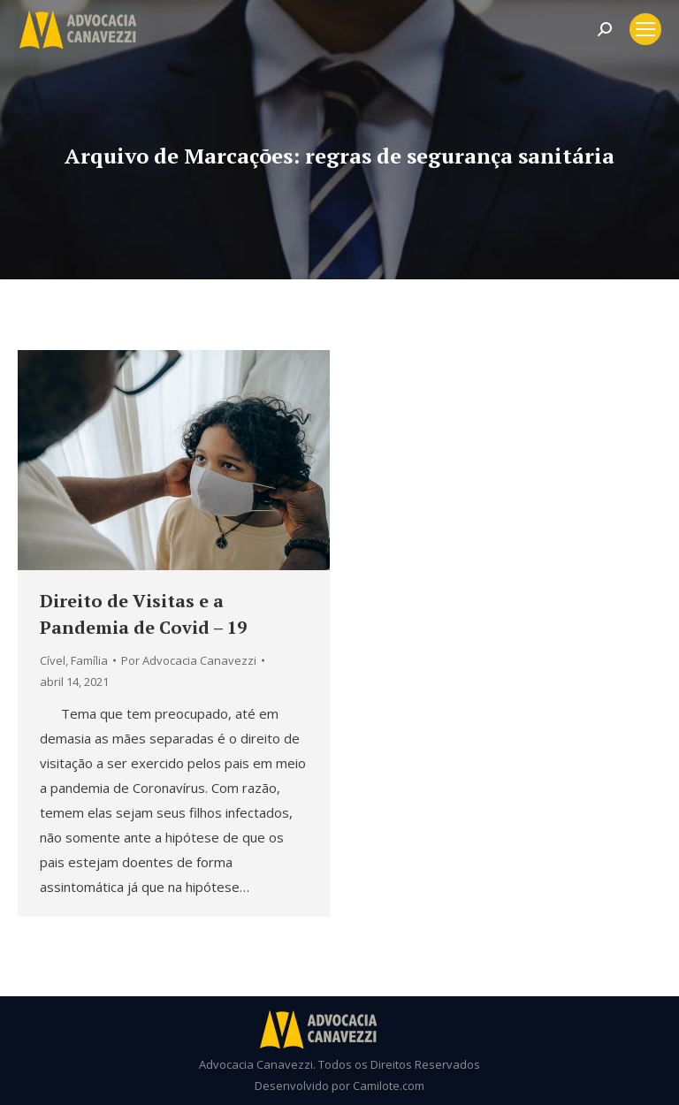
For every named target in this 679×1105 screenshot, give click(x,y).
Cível (52, 660)
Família (89, 660)
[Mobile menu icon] (645, 29)
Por (188, 660)
